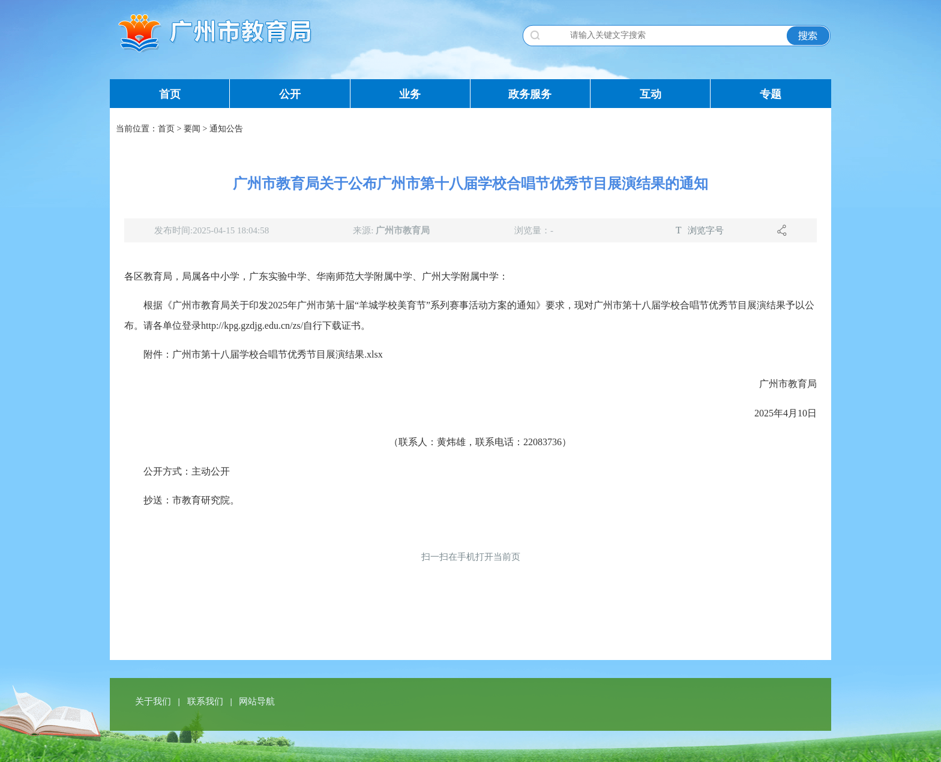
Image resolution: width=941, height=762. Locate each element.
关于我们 (154, 701)
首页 (170, 94)
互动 (650, 94)
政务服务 (530, 94)
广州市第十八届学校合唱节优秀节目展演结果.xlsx (277, 354)
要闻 (192, 128)
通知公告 (226, 128)
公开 (290, 94)
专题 (770, 94)
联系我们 (206, 701)
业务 (410, 94)
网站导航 (257, 701)
